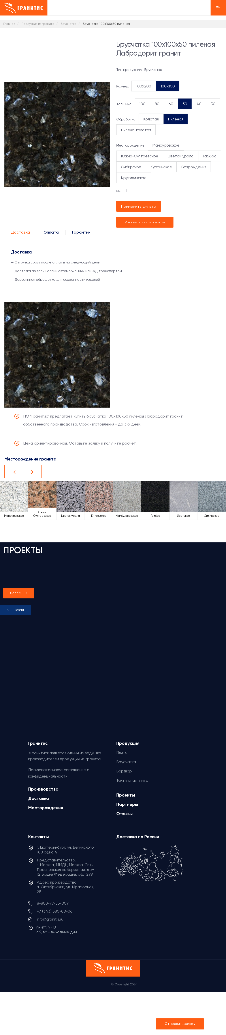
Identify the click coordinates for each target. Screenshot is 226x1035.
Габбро (210, 156)
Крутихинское (134, 177)
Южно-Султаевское (139, 156)
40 (199, 103)
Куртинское (161, 166)
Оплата (51, 232)
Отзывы (124, 813)
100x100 (167, 86)
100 (142, 103)
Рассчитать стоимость (145, 222)
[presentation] (15, 610)
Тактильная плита (132, 780)
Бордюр (124, 771)
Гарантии (81, 232)
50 (185, 103)
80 (157, 103)
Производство (43, 789)
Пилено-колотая (136, 130)
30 (213, 103)
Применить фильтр (138, 206)
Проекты (125, 795)
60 (171, 103)
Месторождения (45, 807)
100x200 (143, 86)
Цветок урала (181, 156)
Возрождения (193, 166)
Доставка (20, 232)
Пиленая (175, 119)
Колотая (151, 119)
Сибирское (131, 166)
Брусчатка (126, 761)
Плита (122, 752)
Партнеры (127, 804)
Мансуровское (165, 145)
